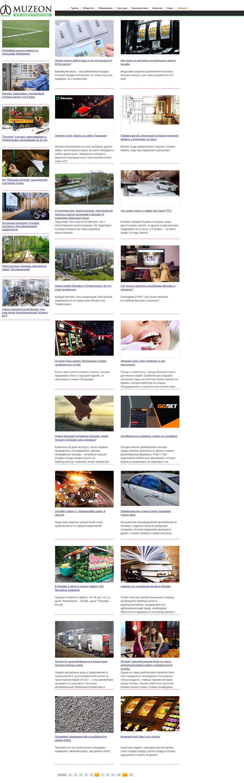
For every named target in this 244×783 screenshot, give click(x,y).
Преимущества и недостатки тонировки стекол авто (146, 513)
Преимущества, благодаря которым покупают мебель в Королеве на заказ (150, 137)
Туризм (75, 8)
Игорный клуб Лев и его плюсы (140, 736)
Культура (122, 8)
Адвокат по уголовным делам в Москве (145, 586)
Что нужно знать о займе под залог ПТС (146, 210)
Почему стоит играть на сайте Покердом (81, 135)
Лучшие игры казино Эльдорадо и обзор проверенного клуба (80, 362)
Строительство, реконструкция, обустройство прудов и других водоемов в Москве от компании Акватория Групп (84, 214)
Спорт (170, 8)
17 (131, 775)
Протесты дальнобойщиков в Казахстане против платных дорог (81, 663)
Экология (157, 8)
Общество (88, 8)
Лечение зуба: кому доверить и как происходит (143, 362)
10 (119, 775)
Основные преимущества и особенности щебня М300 (81, 738)
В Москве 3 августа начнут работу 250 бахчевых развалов (79, 588)
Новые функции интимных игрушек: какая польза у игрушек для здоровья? (81, 437)
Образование (105, 8)
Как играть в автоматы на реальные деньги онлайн (148, 62)
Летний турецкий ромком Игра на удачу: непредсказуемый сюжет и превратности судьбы (147, 665)
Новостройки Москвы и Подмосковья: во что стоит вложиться (83, 287)
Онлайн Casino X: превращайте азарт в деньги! (80, 513)
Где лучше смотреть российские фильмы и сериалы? (148, 287)
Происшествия (140, 8)
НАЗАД (62, 775)
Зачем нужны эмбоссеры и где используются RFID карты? (83, 62)
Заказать (182, 8)
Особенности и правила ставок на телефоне (149, 436)
